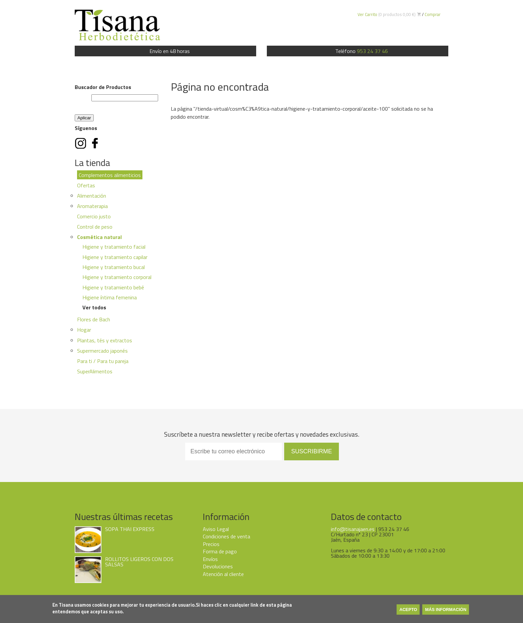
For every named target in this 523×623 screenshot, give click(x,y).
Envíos (210, 559)
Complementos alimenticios (110, 175)
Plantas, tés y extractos (104, 340)
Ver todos (94, 307)
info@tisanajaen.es (353, 529)
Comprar (433, 14)
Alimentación (91, 196)
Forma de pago (220, 551)
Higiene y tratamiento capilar (114, 257)
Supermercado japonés (102, 351)
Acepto (408, 610)
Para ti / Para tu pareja (102, 361)
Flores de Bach (93, 319)
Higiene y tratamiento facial (113, 247)
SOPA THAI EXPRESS (129, 529)
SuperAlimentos (94, 371)
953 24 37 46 (372, 51)
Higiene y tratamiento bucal (113, 267)
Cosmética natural (99, 237)
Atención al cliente (223, 574)
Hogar (84, 330)
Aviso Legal (216, 529)
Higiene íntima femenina (109, 297)
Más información (445, 610)
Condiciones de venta (226, 536)
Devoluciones (218, 566)
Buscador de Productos (103, 87)
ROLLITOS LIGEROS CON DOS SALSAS (139, 561)
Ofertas (86, 185)
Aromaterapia (92, 206)
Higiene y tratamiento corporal (116, 277)
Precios (211, 544)
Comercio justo (94, 216)
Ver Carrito (367, 14)
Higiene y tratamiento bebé (113, 287)
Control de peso (94, 227)
